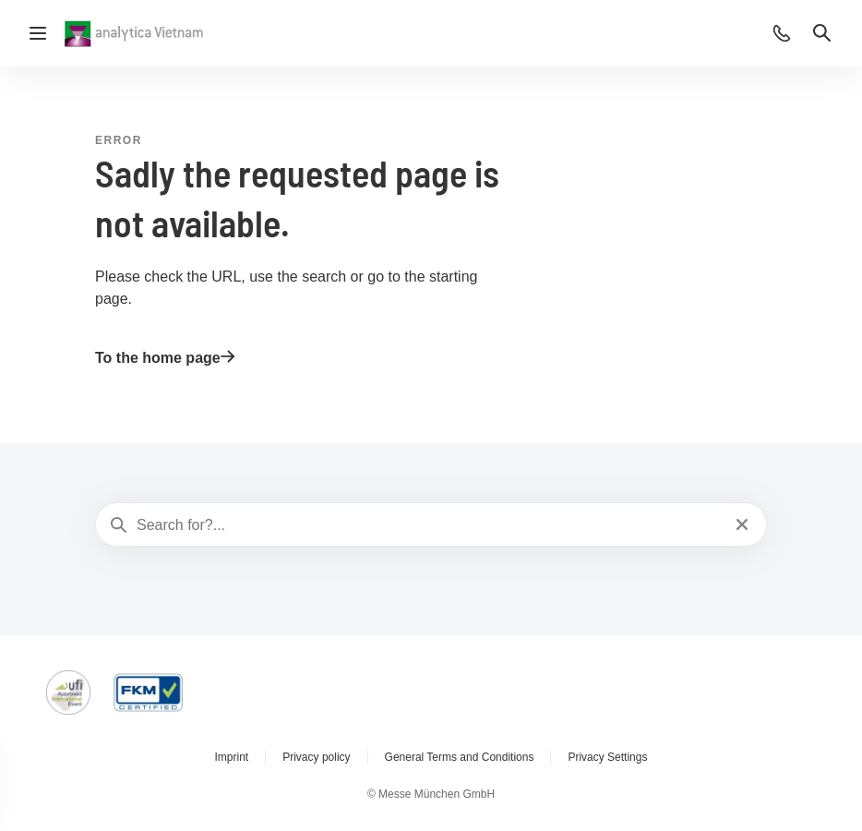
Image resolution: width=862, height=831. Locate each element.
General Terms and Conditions (459, 757)
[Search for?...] (429, 525)
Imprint (232, 757)
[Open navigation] (38, 33)
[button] (781, 33)
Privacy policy (316, 757)
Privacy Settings (607, 757)
